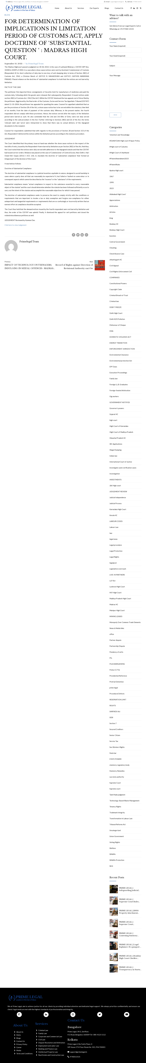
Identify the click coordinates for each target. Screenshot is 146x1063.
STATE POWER (115, 759)
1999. (112, 182)
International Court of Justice (121, 462)
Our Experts (94, 8)
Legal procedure (116, 545)
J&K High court (115, 486)
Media (18, 1050)
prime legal (114, 688)
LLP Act (112, 581)
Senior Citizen (115, 735)
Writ (111, 866)
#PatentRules (115, 164)
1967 (112, 176)
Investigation (115, 474)
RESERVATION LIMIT (118, 700)
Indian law (113, 456)
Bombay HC (114, 224)
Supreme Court (115, 783)
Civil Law (41, 1040)
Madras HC (114, 604)
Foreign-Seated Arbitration (120, 390)
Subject (125, 68)
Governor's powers (117, 408)
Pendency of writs (116, 652)
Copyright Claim (116, 289)
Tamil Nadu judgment (117, 795)
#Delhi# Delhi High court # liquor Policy (125, 141)
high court (113, 420)
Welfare (113, 848)
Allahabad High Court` (118, 194)
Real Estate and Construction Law (51, 1055)
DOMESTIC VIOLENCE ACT (120, 337)
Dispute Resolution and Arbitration (51, 1043)
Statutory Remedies (117, 771)
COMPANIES (115, 277)
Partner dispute (115, 640)
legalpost (113, 563)
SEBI (111, 717)
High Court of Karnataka (119, 426)
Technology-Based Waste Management (124, 801)
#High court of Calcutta (119, 147)
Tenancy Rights (115, 807)
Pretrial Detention (117, 682)
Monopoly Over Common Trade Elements (125, 622)
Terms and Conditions (24, 1053)
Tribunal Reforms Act (118, 824)
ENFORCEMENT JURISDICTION (122, 349)
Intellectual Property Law (48, 1052)
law (111, 533)
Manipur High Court (117, 610)
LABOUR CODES (116, 521)
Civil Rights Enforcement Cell (121, 271)
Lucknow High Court (117, 587)
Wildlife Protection (117, 860)
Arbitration (114, 206)
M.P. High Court (115, 593)
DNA (111, 331)
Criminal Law (43, 1030)
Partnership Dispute (117, 646)
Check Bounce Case (117, 254)
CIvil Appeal (114, 266)
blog (7, 15)
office (112, 634)
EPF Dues (113, 367)
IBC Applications (116, 444)
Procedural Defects (117, 694)
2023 (112, 188)
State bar (113, 753)
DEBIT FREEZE (115, 307)
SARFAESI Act (115, 711)
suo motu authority (117, 777)
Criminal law (114, 301)
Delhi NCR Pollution (117, 319)
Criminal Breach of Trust (119, 295)
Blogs (107, 8)
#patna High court (116, 170)
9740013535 (74, 1057)
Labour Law (114, 527)
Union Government (117, 836)
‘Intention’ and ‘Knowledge (119, 135)
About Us (68, 8)
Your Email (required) (125, 58)
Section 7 (113, 723)
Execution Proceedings (118, 373)
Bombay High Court (117, 230)
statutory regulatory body (119, 765)
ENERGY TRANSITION (118, 343)
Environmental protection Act (121, 361)
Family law (113, 379)
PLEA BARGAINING (117, 664)
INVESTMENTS (115, 480)
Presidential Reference (118, 676)
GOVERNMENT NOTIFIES (120, 402)
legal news (113, 539)
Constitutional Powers (118, 283)
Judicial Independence (118, 497)
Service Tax (114, 741)
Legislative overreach (118, 569)
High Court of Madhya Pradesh (121, 432)
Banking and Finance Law (47, 1049)
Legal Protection (116, 551)
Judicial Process (116, 503)
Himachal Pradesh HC (118, 438)
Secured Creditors (116, 729)
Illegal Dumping (115, 450)
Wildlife (113, 854)
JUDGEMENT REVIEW (118, 491)
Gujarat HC (114, 414)
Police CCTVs (115, 670)
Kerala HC (113, 515)
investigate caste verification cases (123, 468)
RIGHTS (113, 705)
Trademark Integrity (117, 812)
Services (81, 8)
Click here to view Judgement (15, 225)
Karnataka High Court (118, 509)
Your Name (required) (125, 49)
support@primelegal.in (78, 1052)
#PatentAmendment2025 (119, 159)
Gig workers (114, 396)
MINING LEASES (116, 616)
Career (19, 1047)
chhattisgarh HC (116, 260)
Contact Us (119, 8)
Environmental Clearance (119, 355)
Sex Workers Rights (117, 747)
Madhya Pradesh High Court (120, 598)
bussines (113, 236)
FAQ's (18, 1035)
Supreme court (115, 789)
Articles (112, 212)
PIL (111, 658)
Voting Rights (115, 842)
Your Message (125, 92)
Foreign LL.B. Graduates (119, 384)
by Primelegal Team (35, 64)
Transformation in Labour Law (121, 818)
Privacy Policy (21, 1044)
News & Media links (117, 628)
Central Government (117, 242)
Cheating (113, 248)
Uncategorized (115, 830)
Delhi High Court (116, 313)
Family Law (42, 1033)
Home (57, 8)
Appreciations (115, 200)
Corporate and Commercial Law (50, 1036)
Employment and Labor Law (48, 1046)
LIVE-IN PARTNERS (117, 575)
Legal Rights (114, 557)
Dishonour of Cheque (118, 325)
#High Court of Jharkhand (119, 153)
